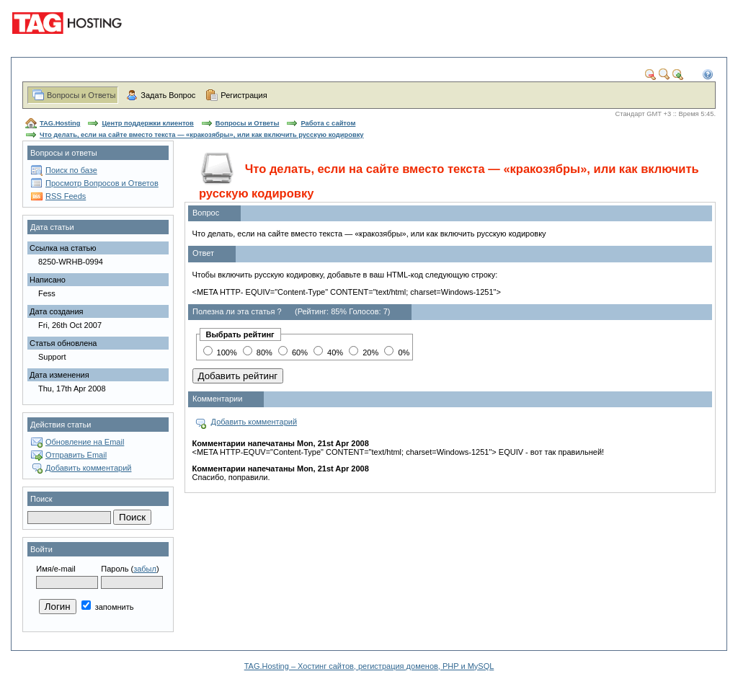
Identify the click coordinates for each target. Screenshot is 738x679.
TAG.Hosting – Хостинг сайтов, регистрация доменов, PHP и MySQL (369, 666)
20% (363, 352)
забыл (144, 568)
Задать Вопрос (168, 95)
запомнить (107, 607)
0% (396, 352)
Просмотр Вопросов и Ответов (102, 183)
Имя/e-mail (55, 568)
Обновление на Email (84, 442)
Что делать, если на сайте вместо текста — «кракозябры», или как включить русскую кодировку (202, 134)
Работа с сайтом (328, 123)
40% (328, 352)
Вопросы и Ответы (81, 95)
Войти (41, 549)
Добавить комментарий (88, 467)
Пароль (114, 568)
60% (293, 352)
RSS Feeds (65, 196)
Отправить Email (76, 455)
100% (220, 352)
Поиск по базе (71, 170)
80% (257, 352)
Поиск (41, 498)
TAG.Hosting (60, 123)
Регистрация (244, 95)
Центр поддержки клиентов (147, 123)
